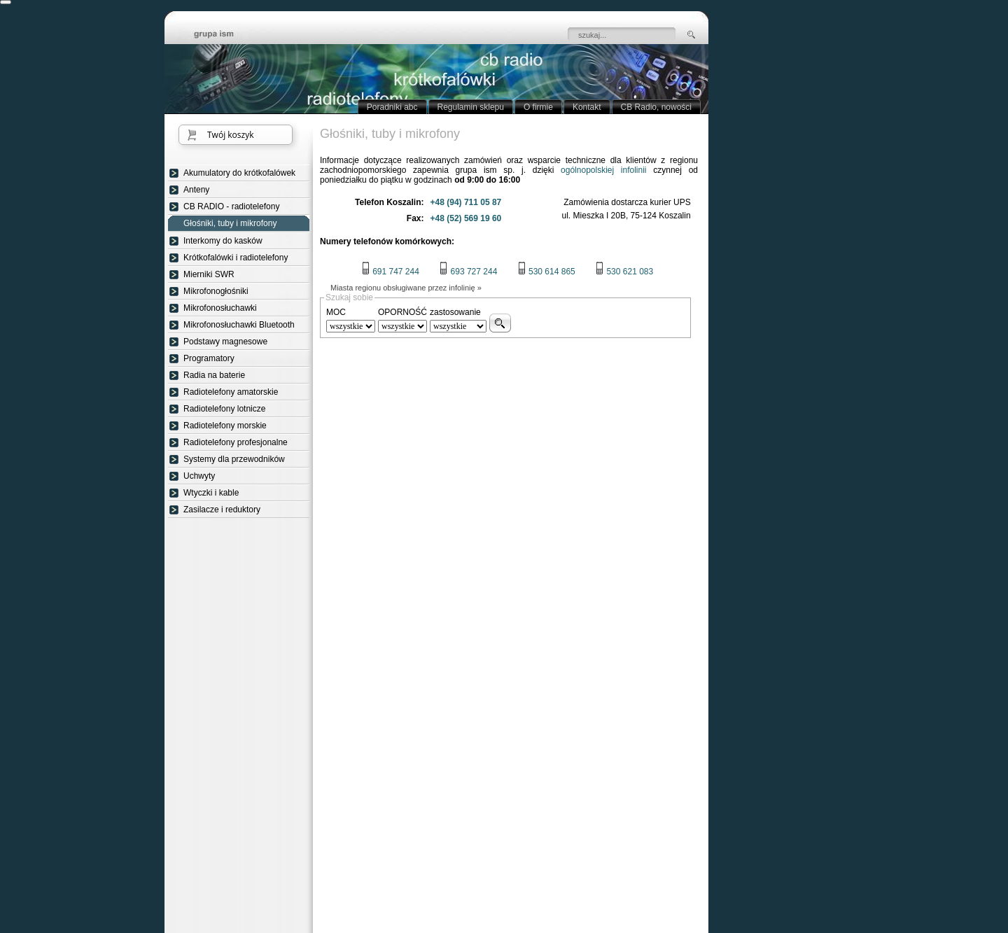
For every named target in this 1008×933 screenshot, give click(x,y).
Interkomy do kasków (222, 241)
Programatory (208, 358)
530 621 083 (624, 271)
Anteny (196, 190)
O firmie (538, 107)
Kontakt (587, 107)
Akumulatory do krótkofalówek (239, 173)
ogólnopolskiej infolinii (603, 170)
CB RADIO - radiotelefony (231, 206)
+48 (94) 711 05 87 (466, 202)
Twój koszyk (230, 135)
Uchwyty (199, 476)
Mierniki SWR (208, 274)
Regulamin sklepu (471, 107)
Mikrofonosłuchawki (220, 308)
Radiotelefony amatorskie (230, 392)
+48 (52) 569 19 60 (466, 218)
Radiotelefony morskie (225, 425)
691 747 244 (390, 271)
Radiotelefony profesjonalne (235, 442)
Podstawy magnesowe (225, 341)
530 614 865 (546, 271)
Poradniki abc (392, 107)
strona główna (224, 35)
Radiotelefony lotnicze (224, 409)
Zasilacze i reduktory (221, 509)
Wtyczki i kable (211, 493)
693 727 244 (468, 271)
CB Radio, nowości (656, 107)
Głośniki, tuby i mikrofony (229, 223)
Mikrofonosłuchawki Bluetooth (239, 325)
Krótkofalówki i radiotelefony (235, 257)
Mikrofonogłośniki (215, 291)
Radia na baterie (214, 375)
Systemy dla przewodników (234, 459)
